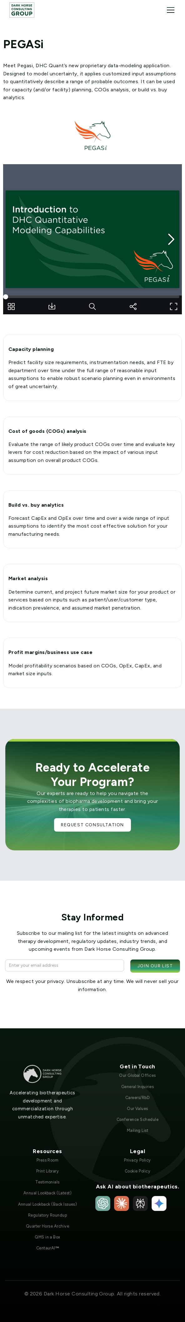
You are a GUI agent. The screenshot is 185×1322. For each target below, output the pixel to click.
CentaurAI (47, 1248)
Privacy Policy (137, 1160)
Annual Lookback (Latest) (47, 1193)
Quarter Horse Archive (47, 1226)
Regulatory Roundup (47, 1215)
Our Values (137, 1108)
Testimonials (47, 1182)
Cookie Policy (137, 1171)
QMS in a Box (47, 1237)
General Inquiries (137, 1086)
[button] (169, 10)
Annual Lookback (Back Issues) (47, 1204)
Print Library (47, 1171)
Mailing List (137, 1130)
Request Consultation (92, 825)
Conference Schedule (137, 1119)
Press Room (48, 1160)
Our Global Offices (137, 1075)
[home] (21, 10)
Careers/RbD (137, 1097)
